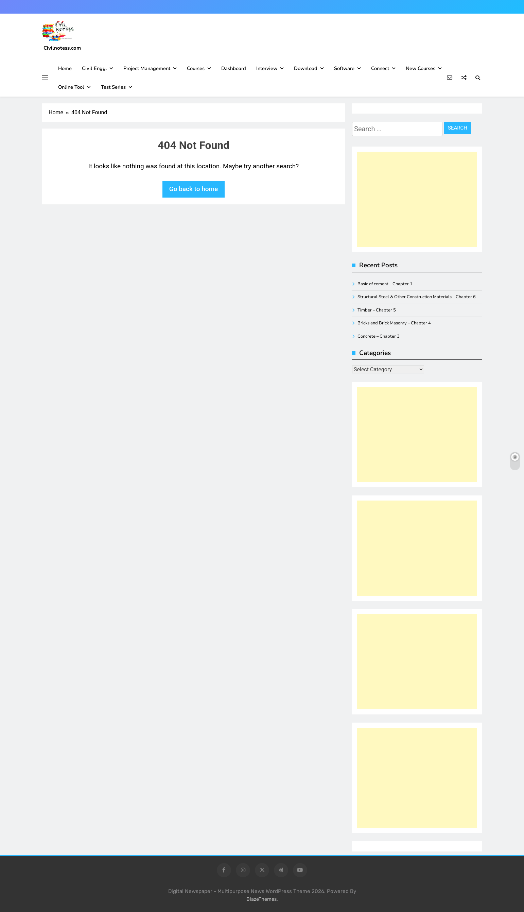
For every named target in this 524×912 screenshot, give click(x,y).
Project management (146, 68)
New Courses (420, 68)
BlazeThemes (261, 899)
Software (344, 68)
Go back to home (193, 189)
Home (65, 68)
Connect (380, 68)
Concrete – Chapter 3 (378, 336)
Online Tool (71, 87)
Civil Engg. (94, 68)
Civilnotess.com (62, 48)
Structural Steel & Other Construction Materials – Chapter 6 (416, 297)
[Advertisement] (417, 199)
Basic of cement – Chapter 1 (385, 284)
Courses (196, 68)
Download (305, 68)
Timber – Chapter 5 (376, 310)
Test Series (113, 87)
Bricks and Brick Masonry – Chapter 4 (394, 323)
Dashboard (233, 68)
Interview (266, 68)
